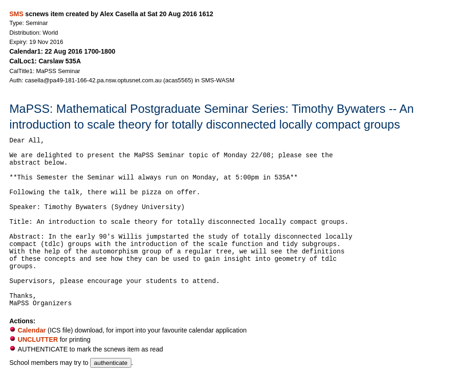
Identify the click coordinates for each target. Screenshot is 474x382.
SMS (16, 14)
